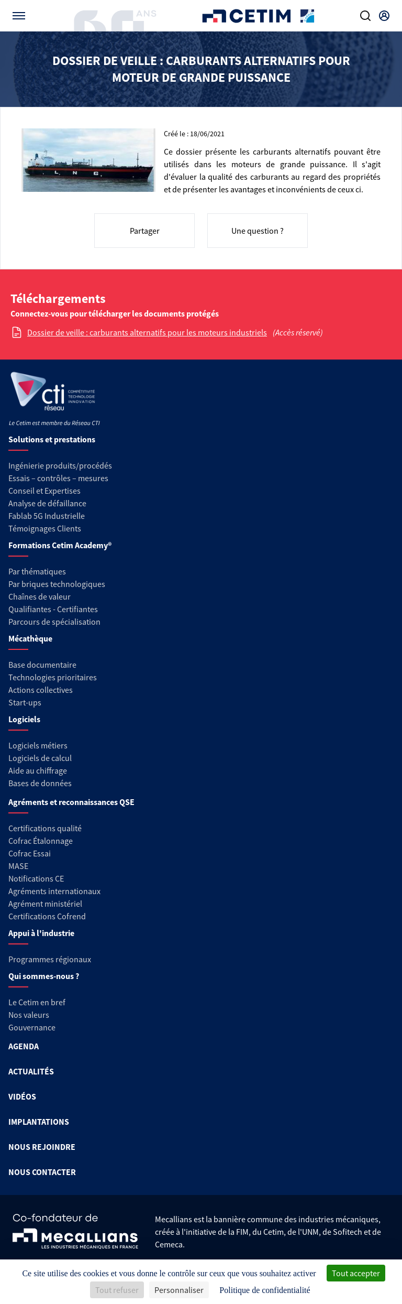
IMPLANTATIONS (38, 1121)
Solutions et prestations (51, 439)
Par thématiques (37, 571)
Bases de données (40, 783)
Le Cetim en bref (36, 1002)
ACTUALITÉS (31, 1071)
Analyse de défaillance (47, 503)
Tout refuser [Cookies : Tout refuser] (117, 1290)
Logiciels (24, 719)
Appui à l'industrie (41, 933)
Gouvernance (31, 1027)
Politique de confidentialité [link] (264, 1290)
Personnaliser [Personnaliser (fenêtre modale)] (179, 1290)
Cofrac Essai (29, 853)
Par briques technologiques (56, 584)
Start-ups (24, 702)
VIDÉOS (22, 1096)
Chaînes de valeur (39, 596)
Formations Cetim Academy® (59, 545)
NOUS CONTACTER (42, 1172)
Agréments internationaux (54, 891)
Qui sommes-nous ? (43, 976)
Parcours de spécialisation (54, 621)
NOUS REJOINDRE (41, 1147)
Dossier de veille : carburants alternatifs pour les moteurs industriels (147, 332)
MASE (18, 866)
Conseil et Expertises (44, 490)
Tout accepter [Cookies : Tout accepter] (356, 1273)
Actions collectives (40, 689)
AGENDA (23, 1046)
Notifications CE (36, 878)
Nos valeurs (28, 1014)
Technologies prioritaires (52, 677)
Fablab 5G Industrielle (46, 515)
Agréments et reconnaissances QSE (71, 802)
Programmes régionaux (49, 959)
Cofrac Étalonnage (40, 840)
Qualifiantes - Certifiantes (53, 609)
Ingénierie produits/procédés (60, 465)
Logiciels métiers (38, 745)
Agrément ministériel (45, 903)
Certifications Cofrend (47, 916)
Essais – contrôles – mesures (58, 478)
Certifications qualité (45, 828)
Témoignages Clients (44, 528)
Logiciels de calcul (40, 758)
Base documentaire (42, 664)
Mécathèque (30, 638)
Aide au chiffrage (37, 770)
